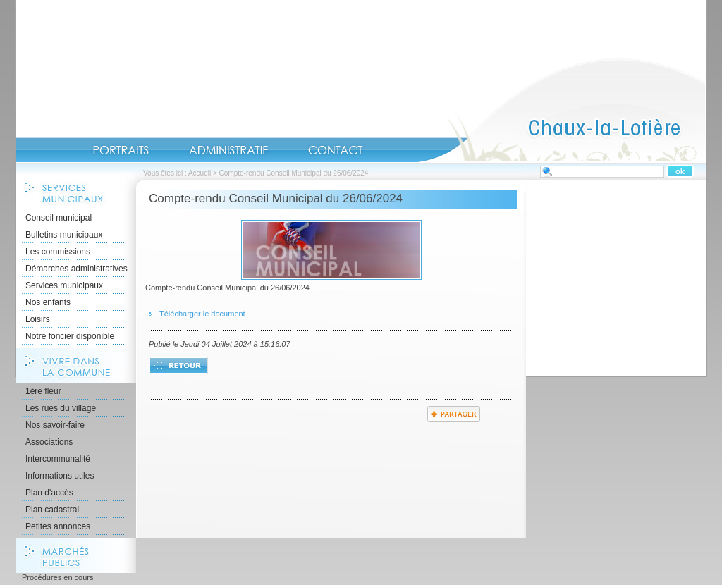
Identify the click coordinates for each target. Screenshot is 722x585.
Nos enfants (48, 302)
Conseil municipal (58, 218)
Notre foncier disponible (69, 336)
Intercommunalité (57, 459)
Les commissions (57, 252)
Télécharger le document (202, 313)
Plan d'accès (49, 493)
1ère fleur (43, 391)
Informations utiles (59, 476)
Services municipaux (64, 285)
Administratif (228, 150)
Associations (49, 442)
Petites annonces (57, 526)
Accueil (561, 110)
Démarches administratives (76, 268)
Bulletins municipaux (63, 235)
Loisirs (37, 319)
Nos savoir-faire (55, 425)
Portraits (121, 150)
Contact (335, 150)
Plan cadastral (52, 510)
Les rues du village (60, 408)
